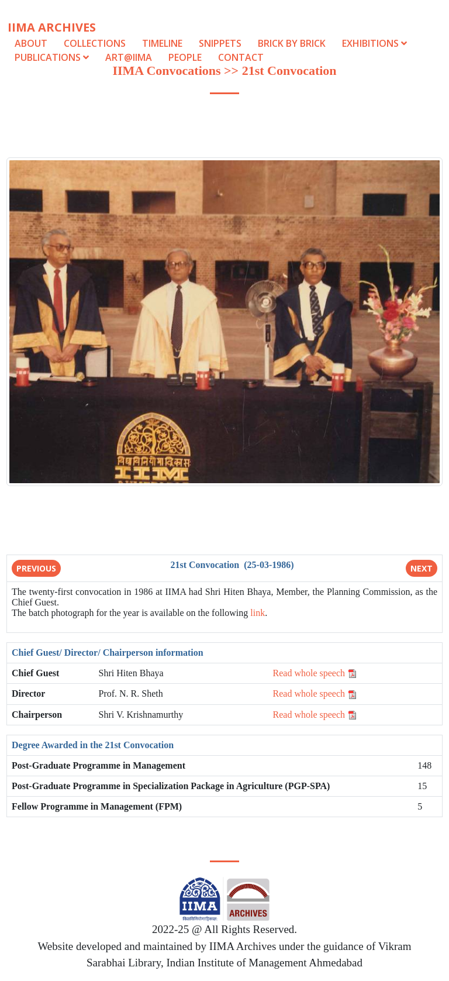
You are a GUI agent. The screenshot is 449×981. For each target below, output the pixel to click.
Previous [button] (36, 568)
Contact (241, 57)
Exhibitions (374, 43)
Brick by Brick (292, 43)
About (31, 43)
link (257, 613)
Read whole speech (315, 673)
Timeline (162, 43)
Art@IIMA (128, 57)
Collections (95, 43)
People (185, 57)
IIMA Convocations (166, 70)
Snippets (220, 43)
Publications (53, 57)
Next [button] (421, 568)
